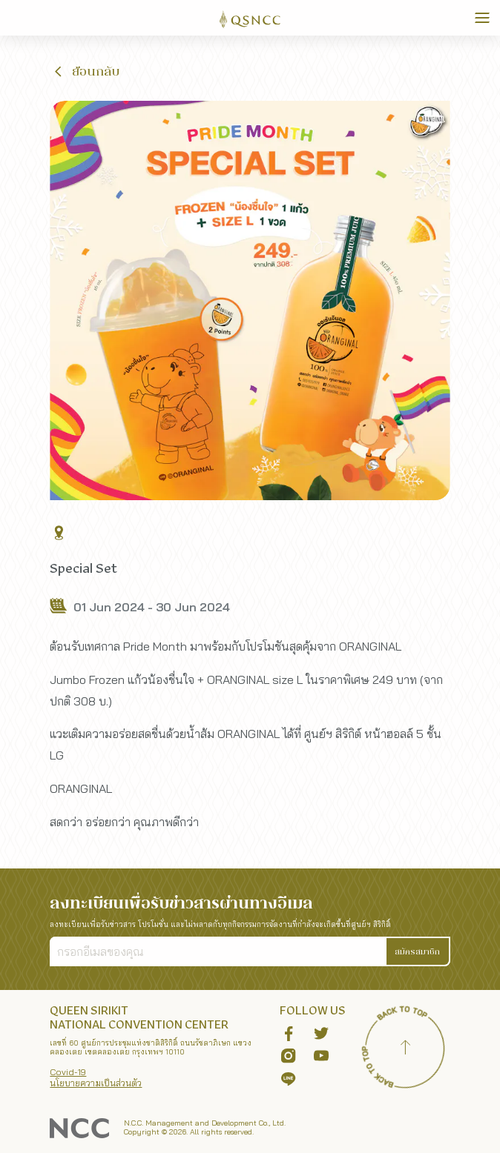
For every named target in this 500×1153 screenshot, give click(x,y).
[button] (85, 71)
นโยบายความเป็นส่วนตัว (96, 1083)
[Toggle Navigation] (482, 18)
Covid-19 (68, 1071)
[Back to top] (405, 1049)
